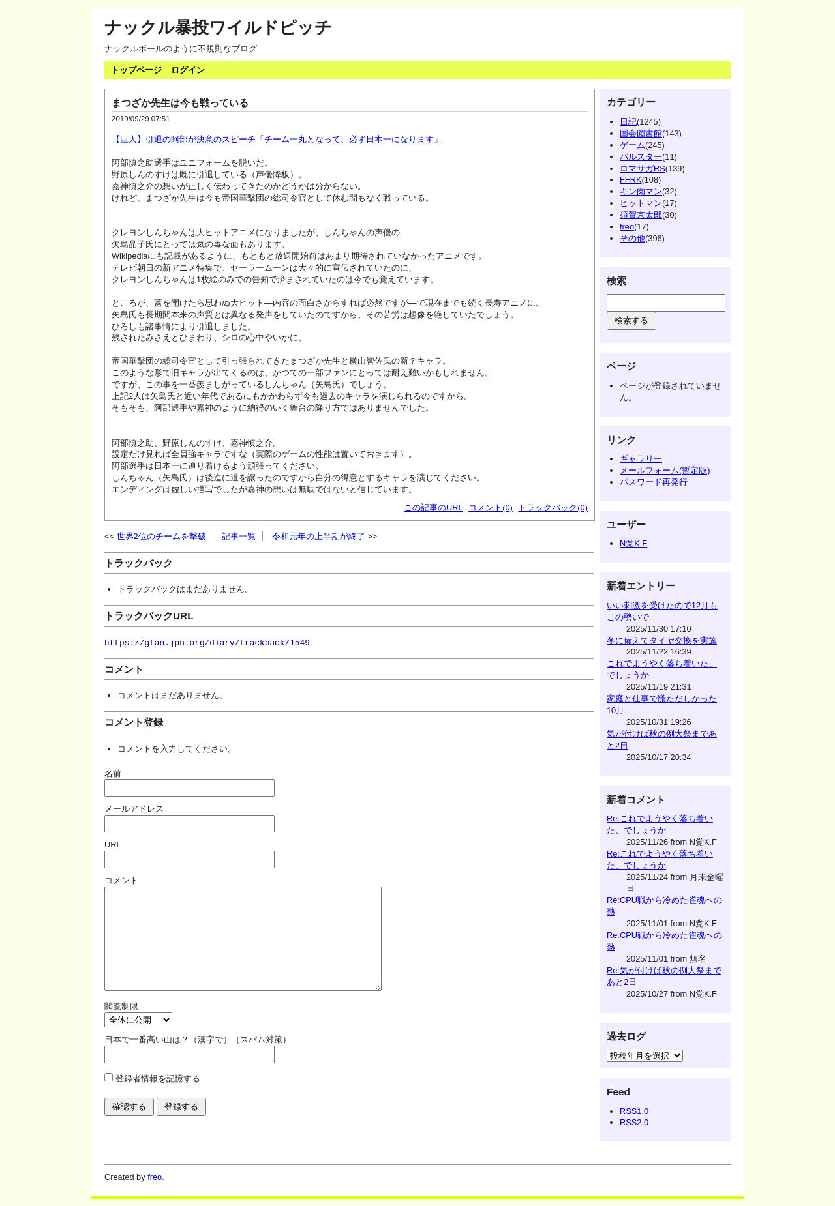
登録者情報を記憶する (157, 1098)
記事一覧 (239, 536)
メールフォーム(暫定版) (665, 470)
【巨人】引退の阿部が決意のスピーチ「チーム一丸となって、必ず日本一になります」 (277, 139)
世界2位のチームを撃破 (161, 536)
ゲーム (632, 145)
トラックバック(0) (553, 507)
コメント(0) (490, 507)
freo (627, 226)
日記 (628, 121)
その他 (632, 238)
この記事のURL (433, 507)
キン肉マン (641, 191)
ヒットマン (641, 203)
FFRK (630, 179)
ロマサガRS (642, 168)
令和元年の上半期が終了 (318, 536)
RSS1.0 (634, 1111)
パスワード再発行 (654, 482)
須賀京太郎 (641, 215)
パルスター (641, 157)
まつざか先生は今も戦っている (180, 102)
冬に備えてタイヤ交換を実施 (662, 640)
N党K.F (633, 543)
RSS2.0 (634, 1122)
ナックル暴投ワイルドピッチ (218, 27)
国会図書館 (641, 133)
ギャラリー (641, 458)
